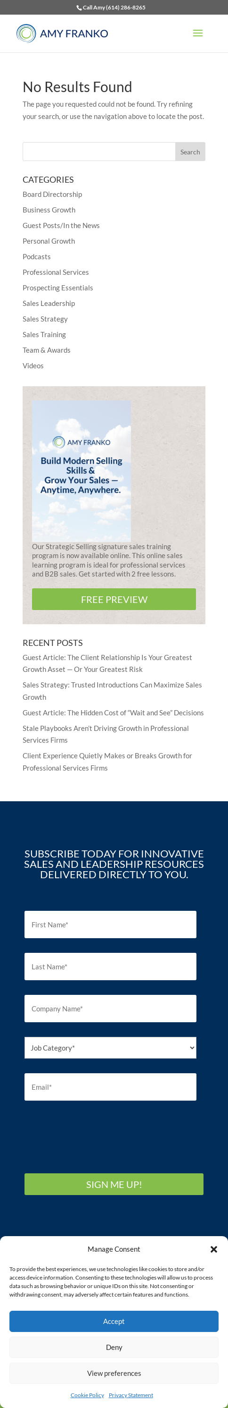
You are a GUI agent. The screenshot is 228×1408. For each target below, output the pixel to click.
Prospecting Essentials (58, 287)
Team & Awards (47, 350)
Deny (114, 1347)
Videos (33, 365)
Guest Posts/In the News (61, 225)
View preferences (114, 1373)
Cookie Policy (87, 1395)
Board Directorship (52, 194)
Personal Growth (49, 241)
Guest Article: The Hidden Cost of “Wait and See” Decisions (113, 712)
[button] (214, 1249)
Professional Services (56, 272)
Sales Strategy (45, 318)
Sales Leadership (49, 303)
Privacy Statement (131, 1395)
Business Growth (49, 209)
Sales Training (44, 334)
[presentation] (96, 1133)
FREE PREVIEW (114, 599)
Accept (114, 1321)
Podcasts (37, 256)
